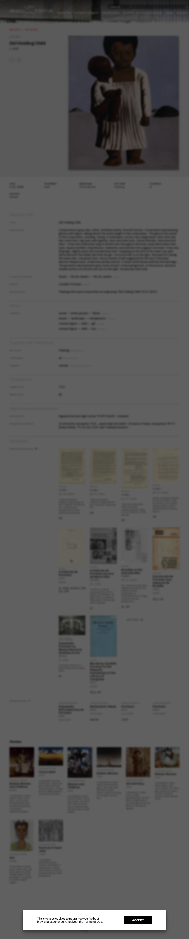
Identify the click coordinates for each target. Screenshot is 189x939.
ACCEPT (138, 920)
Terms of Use (93, 921)
